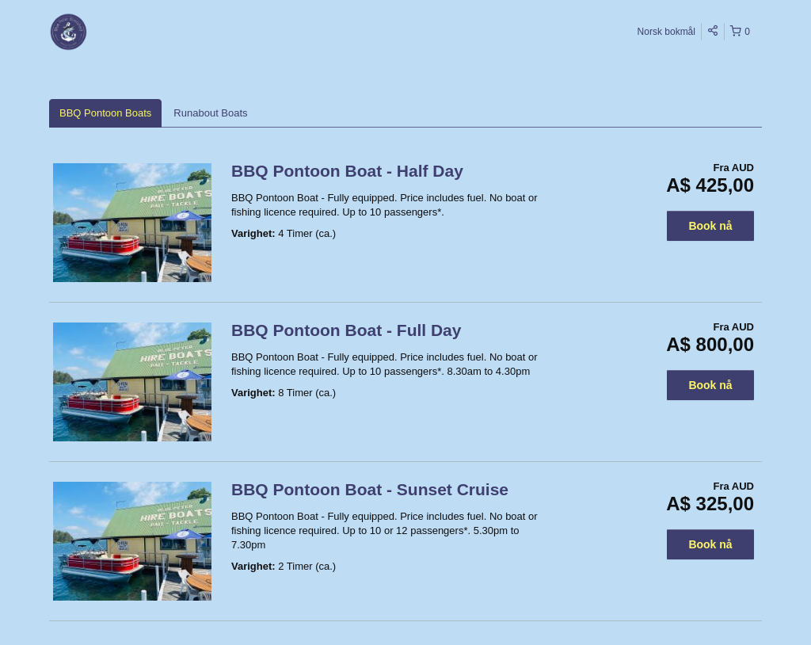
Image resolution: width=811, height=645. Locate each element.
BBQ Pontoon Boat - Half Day (347, 171)
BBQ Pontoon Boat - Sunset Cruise (369, 489)
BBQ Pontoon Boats (105, 113)
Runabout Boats (210, 113)
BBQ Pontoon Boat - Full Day (346, 330)
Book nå (710, 225)
